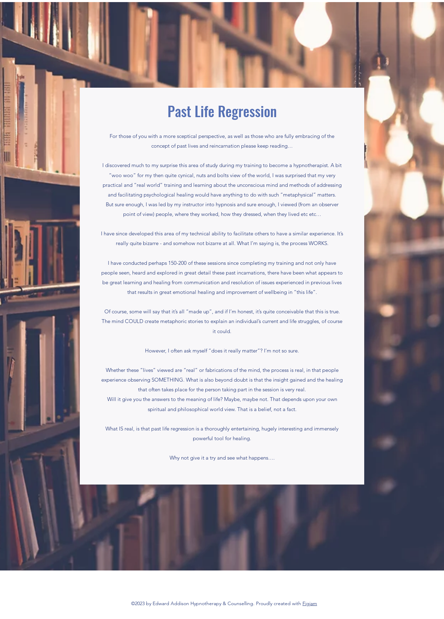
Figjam (309, 603)
